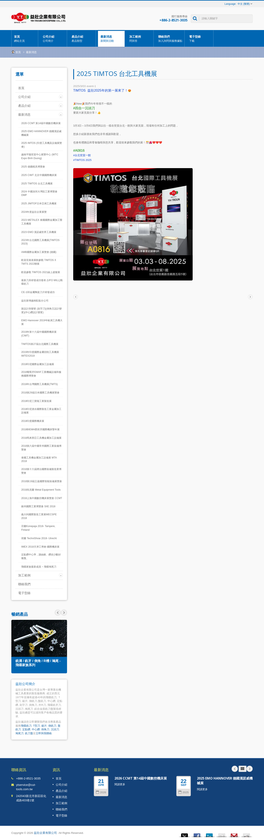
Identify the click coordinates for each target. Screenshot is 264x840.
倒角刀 (45, 729)
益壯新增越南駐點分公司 (34, 300)
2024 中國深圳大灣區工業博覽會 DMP (39, 193)
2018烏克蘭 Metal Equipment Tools (41, 489)
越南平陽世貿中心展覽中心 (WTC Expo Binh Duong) (39, 156)
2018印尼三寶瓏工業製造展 (36, 401)
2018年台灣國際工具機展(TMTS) (39, 384)
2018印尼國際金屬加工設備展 (37, 364)
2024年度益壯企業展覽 (34, 212)
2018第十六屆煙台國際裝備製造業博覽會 (41, 471)
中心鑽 (36, 729)
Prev (64, 613)
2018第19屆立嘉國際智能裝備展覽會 (41, 481)
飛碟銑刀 (26, 725)
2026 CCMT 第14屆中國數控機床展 (41, 123)
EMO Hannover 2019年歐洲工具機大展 (41, 322)
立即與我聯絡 (44, 733)
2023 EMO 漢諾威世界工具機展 (38, 232)
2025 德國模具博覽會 (33, 166)
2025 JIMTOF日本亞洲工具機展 (39, 203)
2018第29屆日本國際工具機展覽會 (40, 392)
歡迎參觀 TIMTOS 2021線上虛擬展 (40, 272)
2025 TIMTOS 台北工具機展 (37, 183)
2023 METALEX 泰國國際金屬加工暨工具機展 (41, 222)
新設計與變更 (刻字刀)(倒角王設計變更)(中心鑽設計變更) (41, 310)
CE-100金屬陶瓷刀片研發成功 (38, 292)
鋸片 (44, 725)
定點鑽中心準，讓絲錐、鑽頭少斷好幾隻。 (41, 556)
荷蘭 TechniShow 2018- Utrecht (39, 538)
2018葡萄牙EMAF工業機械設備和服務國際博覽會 (41, 374)
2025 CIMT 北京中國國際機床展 (39, 175)
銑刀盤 (29, 733)
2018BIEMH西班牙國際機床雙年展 (40, 429)
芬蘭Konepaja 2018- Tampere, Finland (38, 528)
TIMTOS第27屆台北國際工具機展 (39, 344)
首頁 (25, 38)
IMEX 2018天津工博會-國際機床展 (40, 546)
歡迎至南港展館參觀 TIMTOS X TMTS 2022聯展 (38, 262)
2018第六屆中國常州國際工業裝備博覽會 (41, 447)
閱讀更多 (119, 784)
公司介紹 (53, 38)
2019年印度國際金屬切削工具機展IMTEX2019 (40, 354)
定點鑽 (26, 729)
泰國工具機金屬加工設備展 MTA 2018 (39, 459)
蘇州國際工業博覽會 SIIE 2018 (38, 506)
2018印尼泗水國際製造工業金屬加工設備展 (41, 411)
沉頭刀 (55, 729)
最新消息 (111, 38)
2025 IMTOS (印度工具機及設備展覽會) (41, 145)
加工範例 (140, 38)
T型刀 (36, 725)
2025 (183, 792)
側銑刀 (52, 725)
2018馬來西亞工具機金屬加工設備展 (41, 437)
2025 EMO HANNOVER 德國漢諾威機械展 (41, 133)
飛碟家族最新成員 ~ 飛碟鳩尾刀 (38, 566)
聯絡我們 (170, 38)
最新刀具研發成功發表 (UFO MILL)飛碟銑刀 (41, 282)
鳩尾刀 (19, 733)
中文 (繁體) (244, 3)
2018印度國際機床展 (32, 421)
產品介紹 (82, 38)
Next (58, 613)
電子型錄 (200, 38)
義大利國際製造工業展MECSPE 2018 (39, 516)
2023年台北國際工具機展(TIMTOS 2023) (40, 242)
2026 (101, 792)
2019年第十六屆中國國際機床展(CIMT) (39, 333)
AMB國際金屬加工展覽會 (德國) (38, 252)
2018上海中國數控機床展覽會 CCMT (41, 498)
